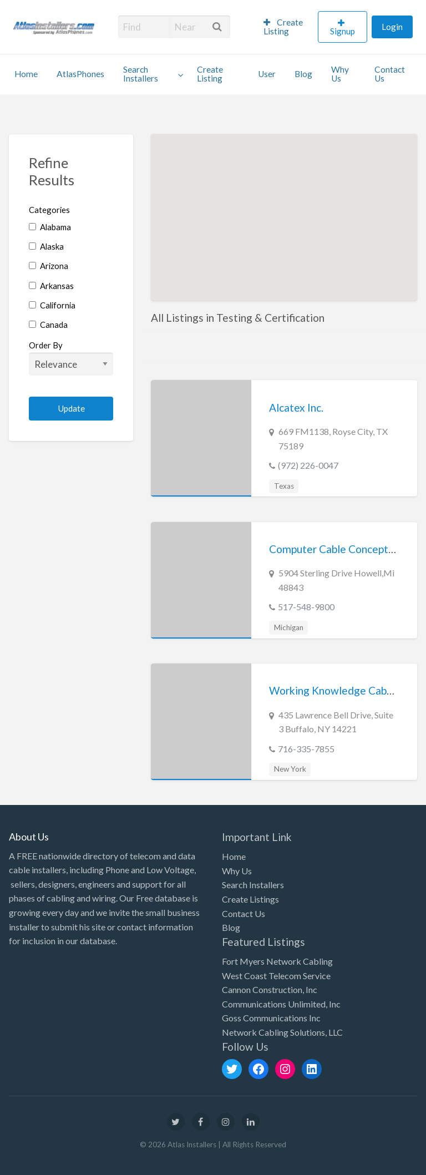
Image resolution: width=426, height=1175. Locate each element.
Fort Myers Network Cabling (277, 961)
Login (392, 27)
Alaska (46, 246)
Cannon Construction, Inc (269, 989)
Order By (71, 358)
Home (26, 74)
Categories (49, 210)
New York (290, 768)
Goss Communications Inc (271, 1017)
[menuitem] (286, 27)
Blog (303, 74)
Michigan (288, 627)
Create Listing (283, 26)
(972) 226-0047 (308, 465)
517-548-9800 (306, 606)
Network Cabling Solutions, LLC (282, 1032)
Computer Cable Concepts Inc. (340, 549)
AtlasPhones (80, 74)
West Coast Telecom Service (276, 975)
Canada (48, 325)
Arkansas (51, 286)
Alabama (50, 227)
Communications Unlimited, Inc (281, 1004)
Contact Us (389, 73)
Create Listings (250, 899)
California (52, 305)
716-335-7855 (306, 748)
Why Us (340, 73)
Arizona (48, 266)
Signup (342, 31)
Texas (284, 486)
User (267, 74)
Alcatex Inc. (296, 407)
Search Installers (140, 73)
